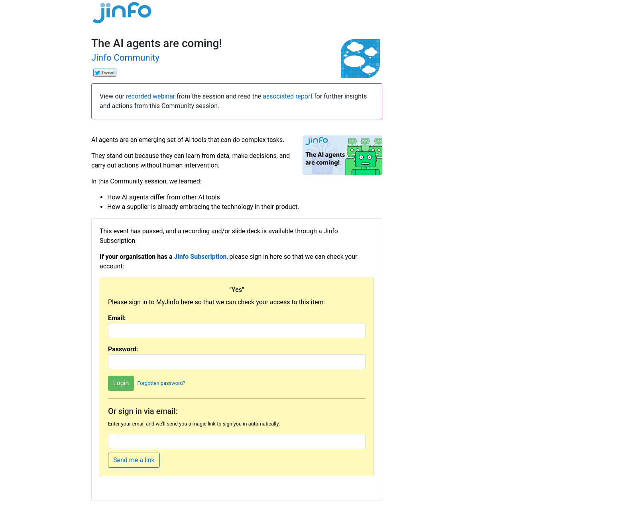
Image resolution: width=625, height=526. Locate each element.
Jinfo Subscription (200, 256)
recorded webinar (150, 96)
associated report (287, 96)
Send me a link (134, 460)
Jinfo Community (125, 57)
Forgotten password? (161, 383)
